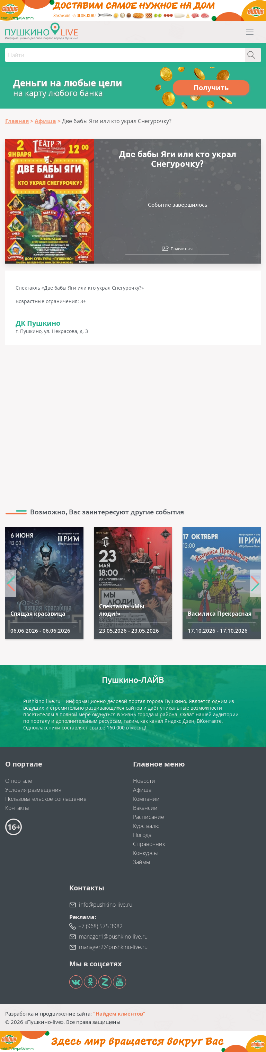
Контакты (17, 808)
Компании (146, 799)
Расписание (148, 817)
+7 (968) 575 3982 (100, 926)
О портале (18, 781)
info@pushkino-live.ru (105, 904)
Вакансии (145, 808)
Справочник (149, 844)
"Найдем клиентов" (119, 1013)
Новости (144, 781)
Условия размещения (33, 790)
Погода (142, 835)
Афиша (142, 790)
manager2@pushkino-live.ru (113, 947)
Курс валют (147, 826)
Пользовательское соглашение (46, 799)
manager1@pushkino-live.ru (113, 936)
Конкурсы (145, 853)
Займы (141, 862)
